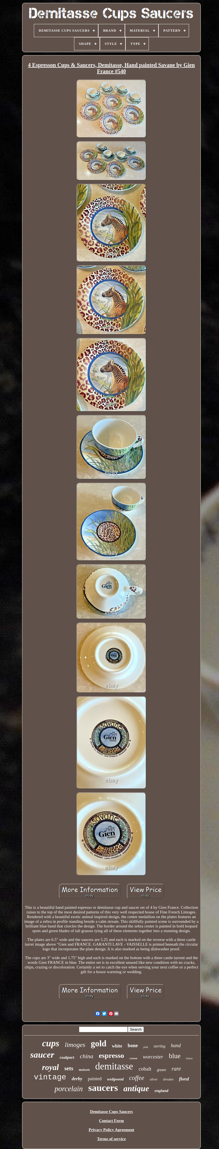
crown (133, 1058)
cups (50, 1043)
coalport (67, 1057)
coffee (136, 1077)
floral (184, 1079)
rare (176, 1069)
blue (174, 1056)
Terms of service (111, 1139)
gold (98, 1043)
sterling (159, 1046)
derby (77, 1078)
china (86, 1056)
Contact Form (111, 1120)
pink (145, 1047)
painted (95, 1078)
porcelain (68, 1089)
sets (68, 1068)
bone (133, 1045)
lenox (189, 1058)
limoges (75, 1044)
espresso (111, 1056)
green (161, 1070)
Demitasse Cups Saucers (111, 1111)
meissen (84, 1070)
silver (154, 1079)
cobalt (145, 1069)
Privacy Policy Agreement (111, 1130)
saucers (103, 1088)
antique (136, 1088)
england (161, 1090)
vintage (50, 1077)
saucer (42, 1055)
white (117, 1046)
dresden (168, 1079)
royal (50, 1067)
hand (176, 1045)
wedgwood (115, 1079)
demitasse (114, 1066)
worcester (153, 1057)
